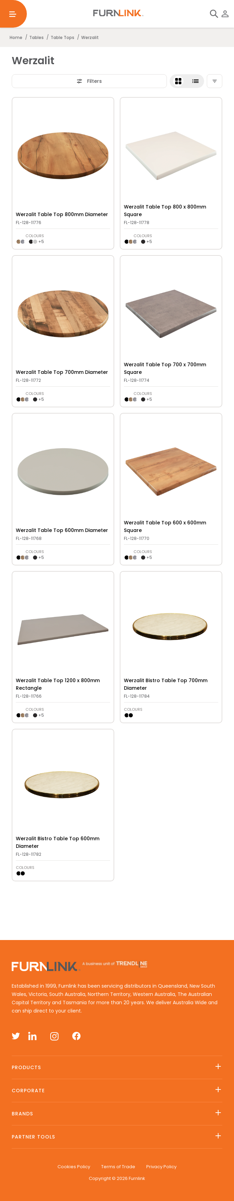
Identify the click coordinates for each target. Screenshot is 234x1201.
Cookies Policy (73, 1166)
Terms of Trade (118, 1166)
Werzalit (90, 37)
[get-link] (63, 106)
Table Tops (62, 37)
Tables (36, 37)
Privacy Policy (161, 1166)
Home (16, 37)
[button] (187, 81)
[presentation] (63, 156)
